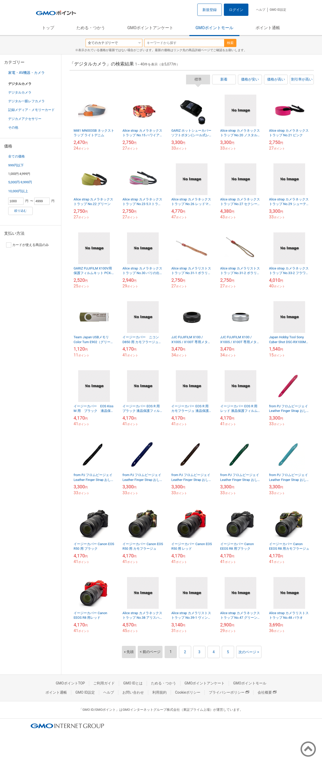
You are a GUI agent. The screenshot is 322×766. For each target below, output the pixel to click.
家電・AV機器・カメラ (26, 73)
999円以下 (16, 165)
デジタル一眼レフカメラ (26, 101)
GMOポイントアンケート (150, 27)
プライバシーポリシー (229, 692)
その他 (13, 127)
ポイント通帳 (268, 27)
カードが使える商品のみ (27, 244)
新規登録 (209, 10)
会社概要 (267, 692)
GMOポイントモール (214, 27)
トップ (48, 27)
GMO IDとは (133, 683)
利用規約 (159, 692)
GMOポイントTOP (70, 683)
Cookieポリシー (187, 692)
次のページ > (248, 652)
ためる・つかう (90, 27)
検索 (230, 43)
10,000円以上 (18, 191)
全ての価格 (16, 156)
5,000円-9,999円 (20, 182)
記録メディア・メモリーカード (31, 110)
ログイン (236, 10)
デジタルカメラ (19, 92)
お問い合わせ (133, 692)
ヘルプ (260, 10)
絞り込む (20, 210)
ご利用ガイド (104, 683)
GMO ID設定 (278, 10)
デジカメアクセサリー (24, 119)
